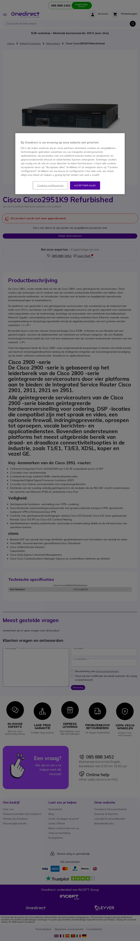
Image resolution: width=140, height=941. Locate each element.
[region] (70, 163)
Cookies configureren (50, 185)
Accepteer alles (85, 185)
